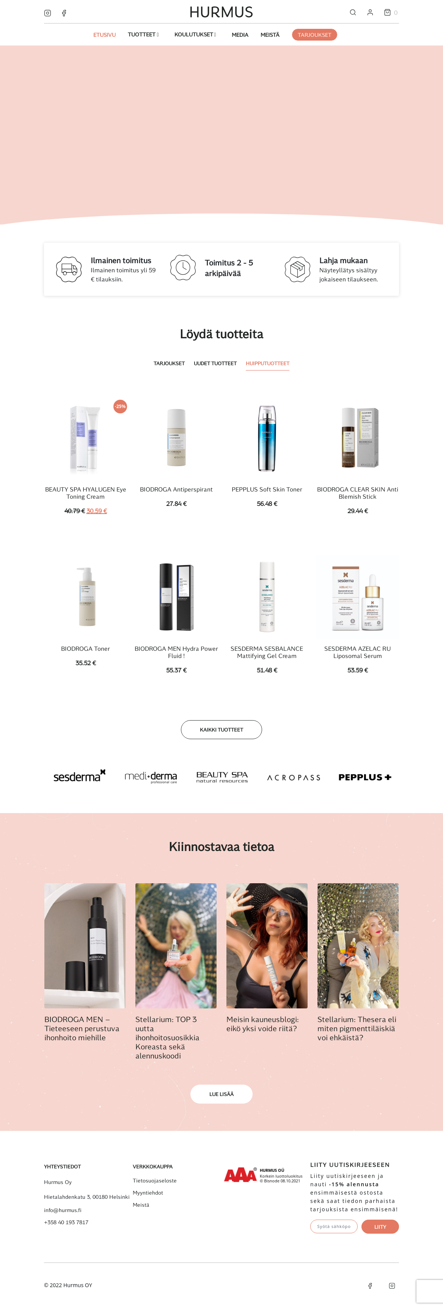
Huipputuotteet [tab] (267, 363)
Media (240, 34)
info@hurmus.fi (63, 1210)
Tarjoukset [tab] (169, 363)
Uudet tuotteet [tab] (215, 363)
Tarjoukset (314, 34)
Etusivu (104, 34)
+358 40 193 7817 (66, 1222)
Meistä (270, 34)
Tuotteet (142, 34)
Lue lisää (221, 1095)
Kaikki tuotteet (221, 730)
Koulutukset (194, 34)
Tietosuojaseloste (155, 1181)
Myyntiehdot (148, 1193)
